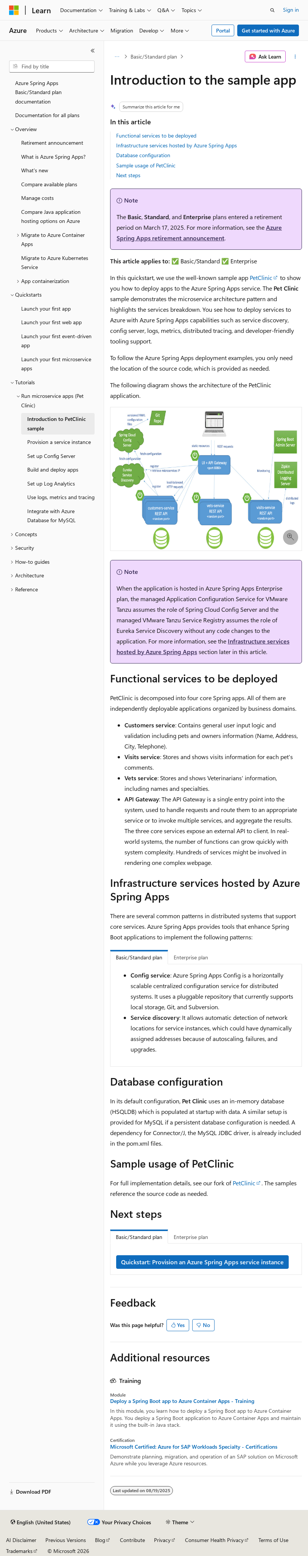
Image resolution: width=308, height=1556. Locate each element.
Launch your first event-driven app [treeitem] (56, 341)
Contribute (132, 1540)
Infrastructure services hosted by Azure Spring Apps (176, 145)
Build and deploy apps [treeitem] (52, 469)
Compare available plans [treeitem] (49, 184)
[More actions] (295, 57)
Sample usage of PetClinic (146, 165)
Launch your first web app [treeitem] (51, 322)
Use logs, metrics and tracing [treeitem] (61, 497)
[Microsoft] (14, 10)
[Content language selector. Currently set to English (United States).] (40, 1522)
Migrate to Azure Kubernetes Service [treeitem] (54, 262)
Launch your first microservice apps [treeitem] (56, 364)
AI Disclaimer (21, 1540)
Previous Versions (65, 1540)
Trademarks (19, 1550)
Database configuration (143, 155)
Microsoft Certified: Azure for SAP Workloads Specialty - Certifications (193, 1446)
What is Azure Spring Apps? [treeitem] (53, 156)
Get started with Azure (268, 30)
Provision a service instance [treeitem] (59, 441)
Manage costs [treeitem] (37, 197)
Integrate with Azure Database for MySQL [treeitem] (51, 515)
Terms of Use (273, 1540)
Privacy (162, 1540)
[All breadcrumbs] (116, 57)
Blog (100, 1540)
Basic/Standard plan (154, 56)
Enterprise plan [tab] (191, 957)
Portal (223, 30)
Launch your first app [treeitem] (46, 308)
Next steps (128, 175)
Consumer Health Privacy (214, 1540)
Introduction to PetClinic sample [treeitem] (56, 423)
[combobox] (52, 66)
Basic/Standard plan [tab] (139, 957)
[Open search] (272, 10)
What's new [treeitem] (34, 170)
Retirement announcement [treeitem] (52, 142)
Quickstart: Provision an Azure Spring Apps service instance (202, 1262)
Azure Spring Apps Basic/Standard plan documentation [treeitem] (38, 92)
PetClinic (261, 278)
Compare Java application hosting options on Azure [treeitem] (51, 216)
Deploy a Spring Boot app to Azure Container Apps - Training (182, 1401)
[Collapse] (93, 50)
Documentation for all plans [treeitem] (47, 115)
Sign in (291, 9)
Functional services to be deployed (156, 135)
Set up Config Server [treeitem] (51, 455)
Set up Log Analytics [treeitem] (51, 483)
